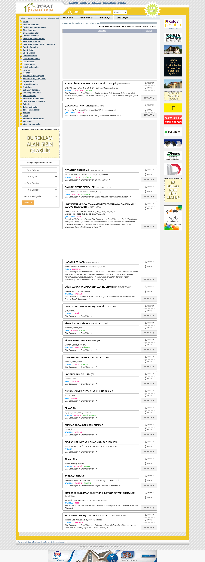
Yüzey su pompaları (32, 124)
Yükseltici (27, 121)
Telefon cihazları (30, 107)
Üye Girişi (121, 3)
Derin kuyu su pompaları (34, 27)
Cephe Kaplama (34, 542)
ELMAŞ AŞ (70, 408)
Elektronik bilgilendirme (34, 38)
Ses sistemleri (29, 95)
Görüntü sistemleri (31, 58)
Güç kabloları (29, 61)
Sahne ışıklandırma (32, 93)
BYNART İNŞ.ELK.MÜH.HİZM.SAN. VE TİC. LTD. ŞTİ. (91, 83)
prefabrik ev (173, 29)
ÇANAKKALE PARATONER (78, 106)
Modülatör (27, 87)
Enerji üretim (29, 53)
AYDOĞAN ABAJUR (75, 476)
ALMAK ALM (71, 459)
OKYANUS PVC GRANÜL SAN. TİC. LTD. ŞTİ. (87, 357)
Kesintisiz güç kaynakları (34, 78)
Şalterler (27, 104)
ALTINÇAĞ (85, 194)
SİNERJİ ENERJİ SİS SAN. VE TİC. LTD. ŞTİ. (86, 323)
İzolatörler (27, 73)
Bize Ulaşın (96, 3)
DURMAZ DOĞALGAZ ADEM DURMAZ (84, 425)
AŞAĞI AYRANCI (89, 415)
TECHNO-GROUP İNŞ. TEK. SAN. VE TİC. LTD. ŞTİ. (90, 515)
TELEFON (149, 83)
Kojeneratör (28, 81)
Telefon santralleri (31, 110)
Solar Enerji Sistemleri (33, 98)
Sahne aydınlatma (31, 90)
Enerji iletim (28, 50)
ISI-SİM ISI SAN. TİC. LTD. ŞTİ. (80, 374)
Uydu (25, 115)
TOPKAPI (84, 364)
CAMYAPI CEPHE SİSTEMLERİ (80, 187)
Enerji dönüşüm (30, 47)
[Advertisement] (90, 57)
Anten (25, 21)
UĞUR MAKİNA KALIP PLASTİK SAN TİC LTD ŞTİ (89, 287)
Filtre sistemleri (30, 56)
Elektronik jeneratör (32, 41)
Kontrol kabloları (30, 84)
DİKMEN (86, 347)
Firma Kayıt (85, 3)
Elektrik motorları (31, 36)
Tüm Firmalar (85, 17)
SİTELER (87, 466)
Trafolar (26, 113)
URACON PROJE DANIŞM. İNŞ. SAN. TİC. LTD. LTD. (90, 306)
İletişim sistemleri (31, 67)
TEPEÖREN (86, 177)
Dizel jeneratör (29, 30)
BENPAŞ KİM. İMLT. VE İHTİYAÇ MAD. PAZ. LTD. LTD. (91, 442)
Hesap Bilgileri (109, 3)
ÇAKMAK (88, 90)
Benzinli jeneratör (31, 24)
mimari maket (60, 542)
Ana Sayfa (73, 3)
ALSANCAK (83, 330)
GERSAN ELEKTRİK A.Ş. (77, 170)
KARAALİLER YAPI (74, 262)
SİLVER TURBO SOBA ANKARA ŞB (82, 340)
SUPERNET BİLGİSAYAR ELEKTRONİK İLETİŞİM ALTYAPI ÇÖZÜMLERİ (100, 493)
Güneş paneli (29, 64)
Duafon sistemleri (31, 33)
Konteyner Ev (47, 542)
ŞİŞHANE (87, 483)
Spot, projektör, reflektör (34, 101)
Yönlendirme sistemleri (33, 118)
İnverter (26, 70)
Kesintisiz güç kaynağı (33, 76)
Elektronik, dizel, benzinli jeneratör (39, 44)
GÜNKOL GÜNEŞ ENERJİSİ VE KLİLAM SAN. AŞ (89, 391)
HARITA (149, 88)
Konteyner (22, 542)
